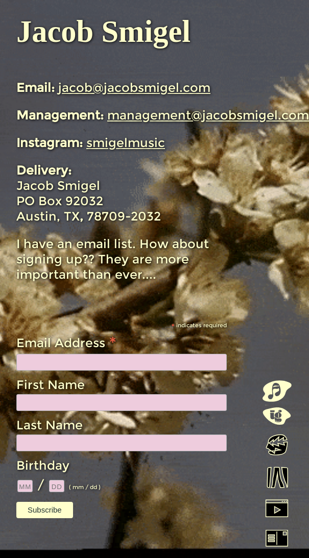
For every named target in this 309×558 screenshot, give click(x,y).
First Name (50, 384)
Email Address (66, 342)
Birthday (42, 465)
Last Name (49, 425)
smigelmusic (125, 142)
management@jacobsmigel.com (208, 115)
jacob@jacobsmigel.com (134, 87)
